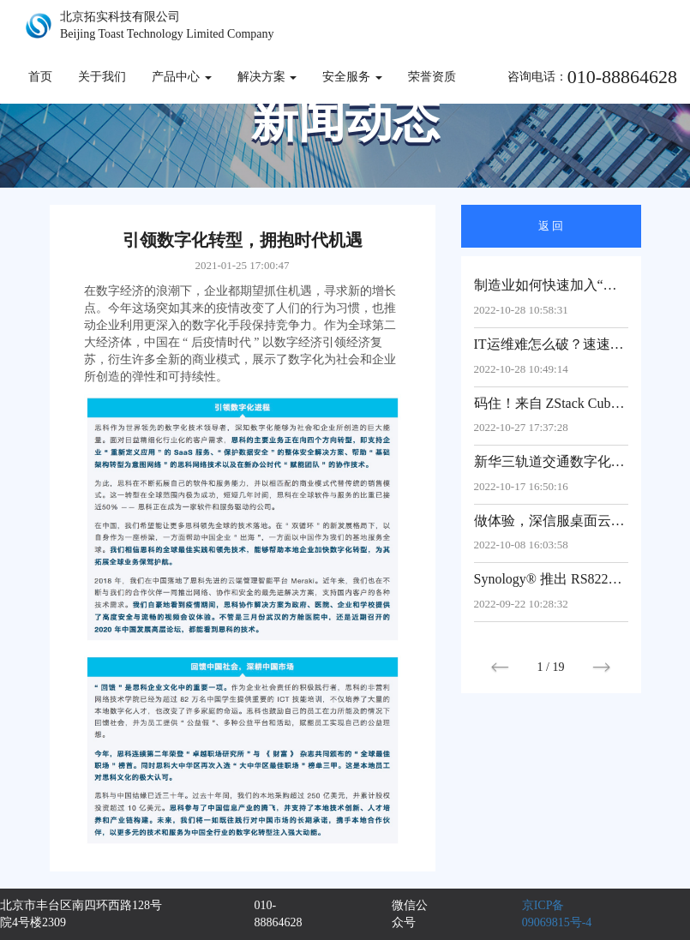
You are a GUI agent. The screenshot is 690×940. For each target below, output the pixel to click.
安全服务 (352, 76)
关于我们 (102, 76)
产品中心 (182, 76)
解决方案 (267, 76)
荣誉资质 (432, 76)
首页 (40, 76)
